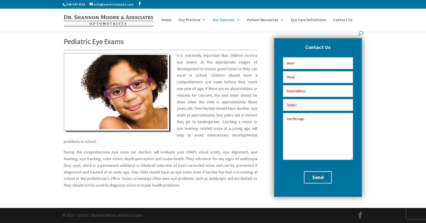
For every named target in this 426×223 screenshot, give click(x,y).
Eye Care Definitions (308, 20)
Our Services (223, 20)
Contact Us (343, 20)
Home (166, 20)
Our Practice (189, 20)
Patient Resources (263, 20)
